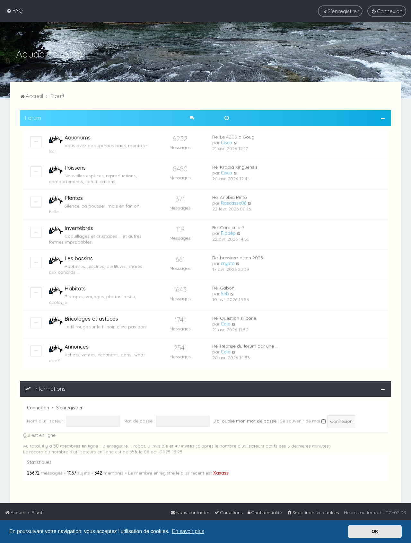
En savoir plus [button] (188, 531)
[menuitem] (14, 10)
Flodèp (228, 233)
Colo (226, 323)
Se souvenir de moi (303, 420)
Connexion (38, 407)
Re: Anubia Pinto (229, 197)
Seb (225, 293)
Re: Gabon (223, 287)
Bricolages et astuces (91, 318)
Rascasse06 (233, 202)
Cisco (226, 142)
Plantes (74, 197)
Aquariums (78, 136)
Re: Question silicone (234, 317)
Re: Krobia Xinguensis (235, 166)
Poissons (75, 167)
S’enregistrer (69, 407)
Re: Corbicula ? (228, 227)
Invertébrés (79, 227)
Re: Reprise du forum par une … (245, 345)
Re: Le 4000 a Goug (233, 136)
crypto (228, 263)
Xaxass (221, 473)
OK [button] (375, 531)
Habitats (75, 287)
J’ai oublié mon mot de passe (244, 420)
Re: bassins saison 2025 (237, 257)
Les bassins (79, 257)
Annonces (77, 346)
